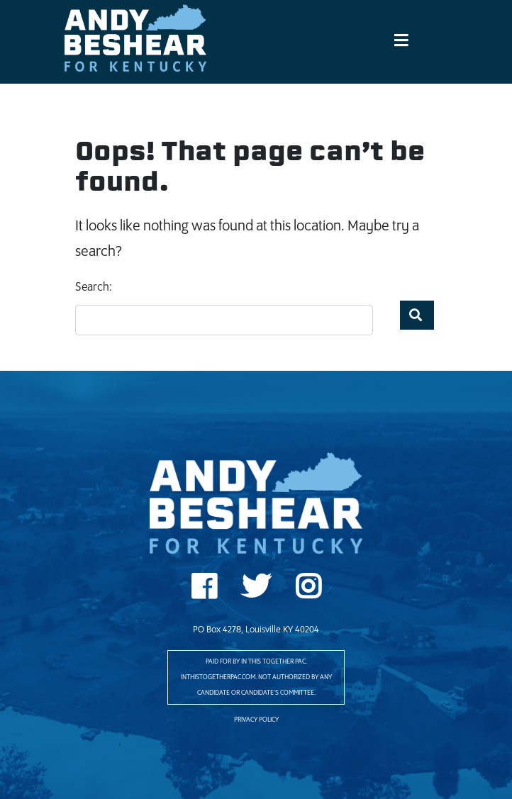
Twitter (256, 591)
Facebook (204, 591)
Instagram (308, 591)
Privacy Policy (256, 720)
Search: (93, 287)
